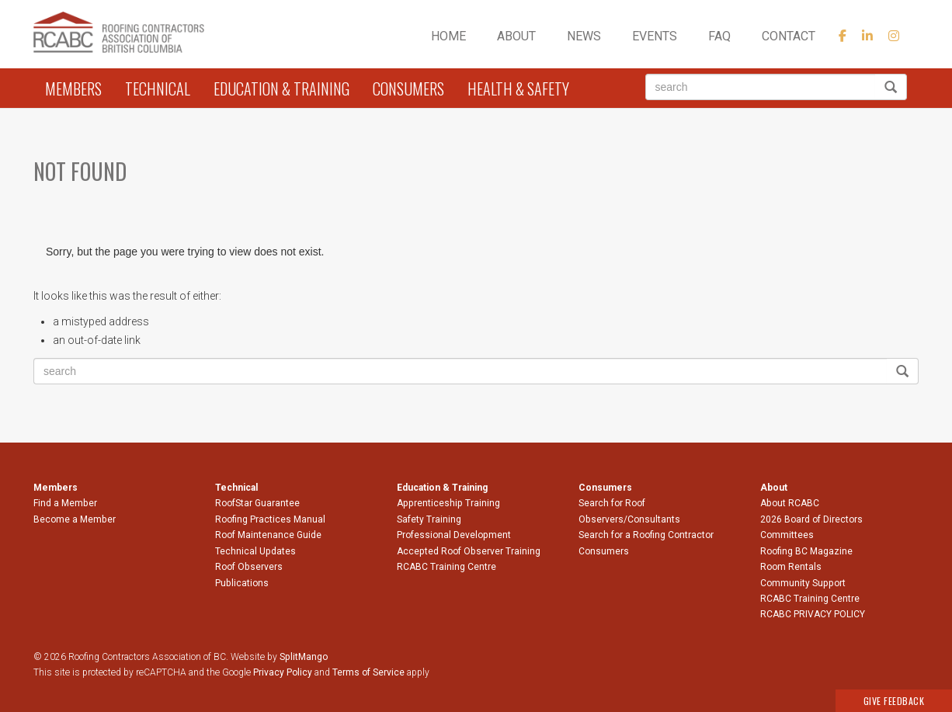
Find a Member (65, 503)
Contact (788, 36)
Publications (242, 583)
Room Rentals (791, 566)
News (584, 36)
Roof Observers (249, 566)
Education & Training (281, 88)
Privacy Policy (282, 672)
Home (448, 36)
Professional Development (454, 535)
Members (73, 88)
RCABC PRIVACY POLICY (812, 614)
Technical (157, 88)
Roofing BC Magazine (806, 551)
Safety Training (429, 519)
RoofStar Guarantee (257, 503)
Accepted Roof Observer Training (468, 551)
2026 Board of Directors (811, 519)
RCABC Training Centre (446, 566)
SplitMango (304, 656)
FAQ (719, 36)
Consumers (408, 88)
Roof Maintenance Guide (268, 535)
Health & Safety (518, 88)
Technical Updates (255, 551)
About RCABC (789, 503)
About (516, 36)
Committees (787, 535)
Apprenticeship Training (448, 503)
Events (654, 36)
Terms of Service (368, 672)
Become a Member (74, 519)
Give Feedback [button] (894, 700)
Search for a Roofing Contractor (646, 535)
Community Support (803, 583)
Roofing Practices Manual (270, 519)
